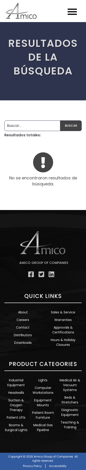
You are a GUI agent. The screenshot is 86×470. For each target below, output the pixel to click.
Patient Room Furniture (43, 415)
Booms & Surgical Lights (16, 427)
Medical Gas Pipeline (43, 427)
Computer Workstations (43, 390)
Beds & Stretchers (69, 400)
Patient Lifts (16, 417)
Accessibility (58, 466)
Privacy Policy (32, 466)
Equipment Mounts (43, 402)
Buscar (71, 125)
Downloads (23, 342)
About (23, 312)
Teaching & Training (70, 424)
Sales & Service (63, 312)
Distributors (23, 335)
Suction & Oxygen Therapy (16, 405)
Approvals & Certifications (63, 330)
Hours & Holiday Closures (63, 342)
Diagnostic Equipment (70, 412)
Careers (23, 320)
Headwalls (16, 392)
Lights (42, 380)
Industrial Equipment (16, 382)
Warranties (63, 320)
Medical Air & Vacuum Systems (70, 385)
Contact (23, 327)
